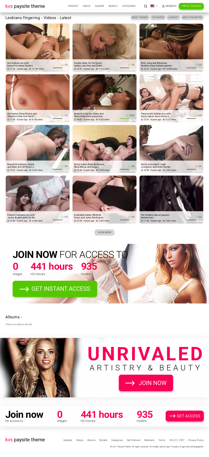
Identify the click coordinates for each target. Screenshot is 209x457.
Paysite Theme (25, 6)
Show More (104, 232)
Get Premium (193, 6)
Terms (161, 440)
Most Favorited (192, 17)
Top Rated (158, 17)
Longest (173, 17)
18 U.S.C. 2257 (177, 440)
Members (171, 6)
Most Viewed (140, 17)
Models (113, 6)
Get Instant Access (61, 288)
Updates (73, 6)
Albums (99, 6)
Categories (129, 6)
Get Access (188, 416)
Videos (86, 6)
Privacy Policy (196, 440)
